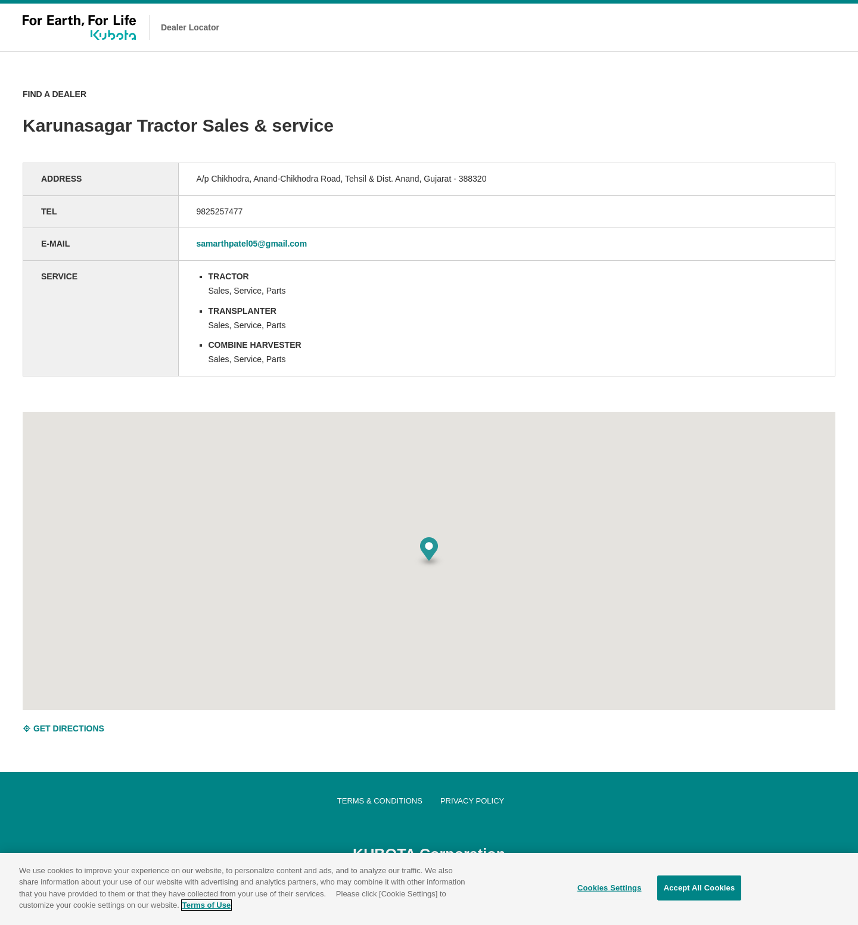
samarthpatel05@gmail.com (252, 243)
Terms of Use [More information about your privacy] (206, 906)
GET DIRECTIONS (63, 728)
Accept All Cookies (699, 889)
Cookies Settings (609, 889)
